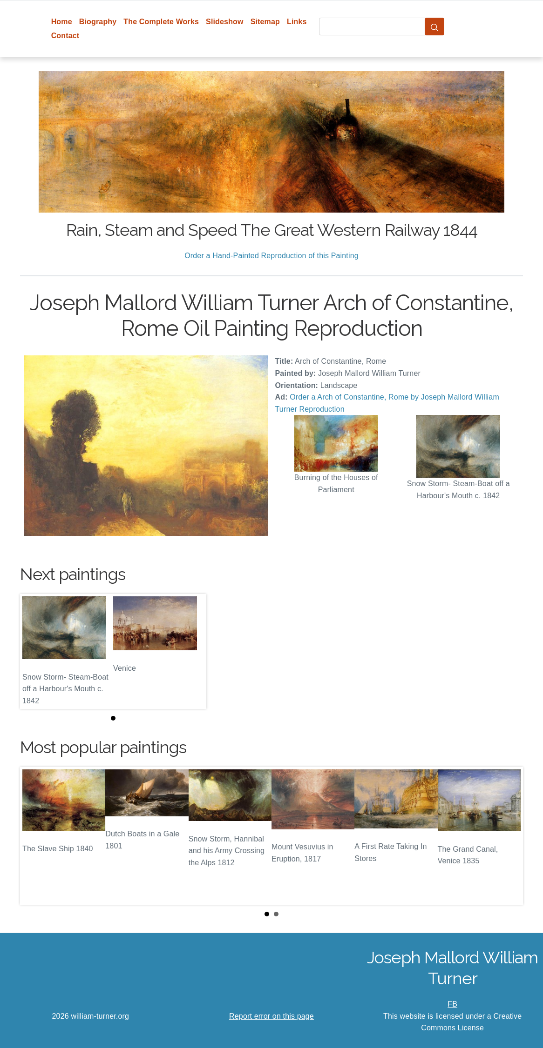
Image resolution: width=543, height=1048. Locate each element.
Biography (98, 22)
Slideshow (225, 22)
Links (297, 22)
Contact (65, 36)
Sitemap (265, 22)
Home (61, 22)
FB (452, 1004)
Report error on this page (271, 1016)
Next (508, 835)
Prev (34, 835)
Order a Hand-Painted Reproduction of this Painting (271, 256)
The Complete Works (161, 22)
